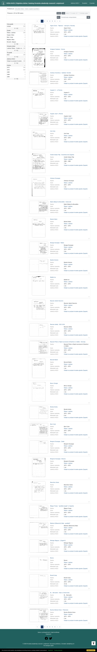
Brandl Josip (53, 575)
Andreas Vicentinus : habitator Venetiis (60, 72)
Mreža (67, 13)
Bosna (52, 558)
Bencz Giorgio (54, 383)
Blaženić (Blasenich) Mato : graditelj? (60, 523)
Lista (63, 13)
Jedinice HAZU (75, 3)
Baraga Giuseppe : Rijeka (57, 242)
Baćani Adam (53, 219)
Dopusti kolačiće (90, 650)
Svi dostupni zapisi (48, 645)
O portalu (92, 3)
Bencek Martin (54, 359)
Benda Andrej (53, 407)
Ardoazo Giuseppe (55, 178)
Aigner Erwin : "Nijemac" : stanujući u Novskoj (62, 25)
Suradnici (84, 3)
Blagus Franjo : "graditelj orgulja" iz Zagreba (62, 506)
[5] (16, 44)
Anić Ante (52, 131)
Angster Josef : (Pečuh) (56, 113)
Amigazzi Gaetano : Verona (57, 49)
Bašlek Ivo (53, 277)
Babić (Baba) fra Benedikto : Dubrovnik (60, 201)
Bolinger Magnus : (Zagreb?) (58, 540)
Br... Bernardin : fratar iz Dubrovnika (59, 592)
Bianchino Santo (54, 482)
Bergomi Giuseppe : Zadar (57, 441)
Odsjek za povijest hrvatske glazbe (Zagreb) (76, 36)
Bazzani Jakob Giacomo (56, 300)
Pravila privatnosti (58, 650)
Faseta (58, 13)
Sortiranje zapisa (84, 13)
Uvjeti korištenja (55, 632)
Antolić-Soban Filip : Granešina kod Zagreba (62, 154)
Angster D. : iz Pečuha (56, 90)
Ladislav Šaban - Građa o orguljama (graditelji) (27, 8)
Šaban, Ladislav (68, 30)
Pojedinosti (50, 650)
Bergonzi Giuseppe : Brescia (58, 458)
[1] (16, 28)
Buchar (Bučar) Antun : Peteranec (59, 610)
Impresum (48, 634)
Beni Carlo (53, 424)
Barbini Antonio (54, 260)
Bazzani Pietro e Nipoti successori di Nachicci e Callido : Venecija (67, 341)
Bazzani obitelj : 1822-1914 (57, 324)
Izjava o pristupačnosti (44, 632)
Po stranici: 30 (74, 13)
